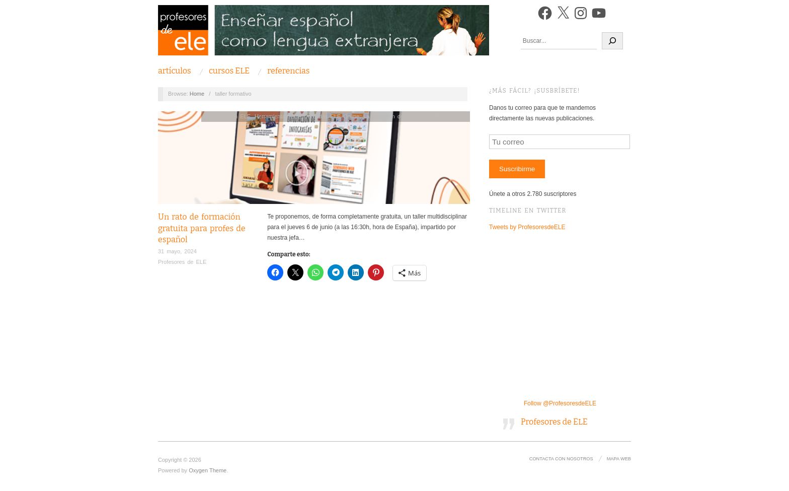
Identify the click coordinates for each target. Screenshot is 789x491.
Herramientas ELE (278, 116)
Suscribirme (517, 169)
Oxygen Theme (207, 470)
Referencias (288, 71)
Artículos (174, 71)
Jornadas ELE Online (332, 116)
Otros (459, 116)
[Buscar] (612, 40)
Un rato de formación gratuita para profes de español (202, 228)
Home (197, 94)
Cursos (229, 71)
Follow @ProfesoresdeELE (560, 403)
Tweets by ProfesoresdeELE (527, 227)
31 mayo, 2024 (177, 251)
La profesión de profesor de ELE (405, 116)
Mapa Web (619, 458)
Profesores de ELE (182, 262)
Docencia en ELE (228, 116)
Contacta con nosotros (561, 458)
